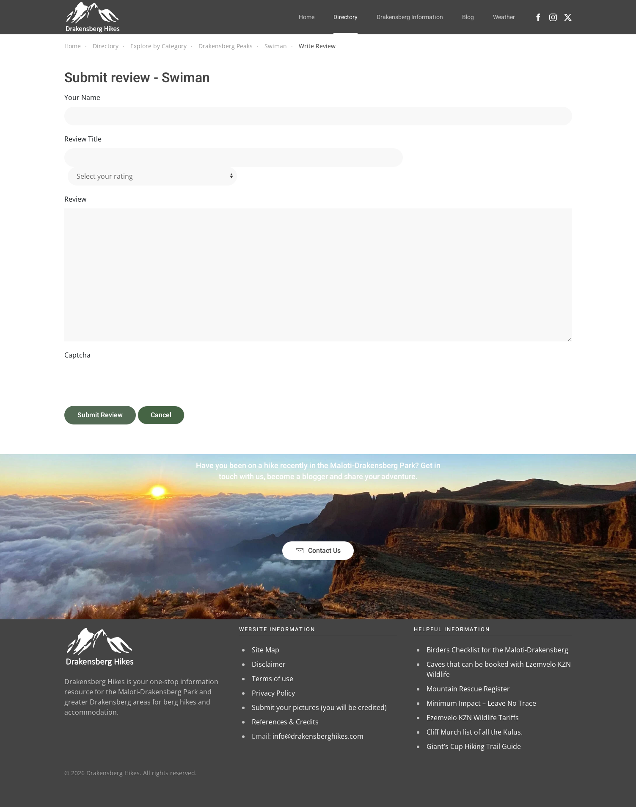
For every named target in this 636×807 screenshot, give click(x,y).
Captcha (77, 355)
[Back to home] (92, 17)
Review (75, 199)
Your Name (82, 97)
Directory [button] (345, 17)
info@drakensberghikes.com (318, 736)
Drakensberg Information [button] (410, 17)
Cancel (161, 415)
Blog (468, 17)
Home (306, 17)
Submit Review (100, 415)
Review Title (83, 139)
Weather (504, 17)
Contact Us (318, 551)
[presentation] (128, 380)
